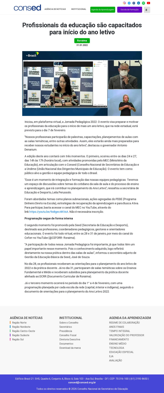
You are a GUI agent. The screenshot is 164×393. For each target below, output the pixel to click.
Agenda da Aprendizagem (102, 9)
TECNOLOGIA (116, 347)
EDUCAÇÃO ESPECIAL (121, 352)
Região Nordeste (21, 326)
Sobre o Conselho (68, 322)
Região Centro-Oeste (23, 331)
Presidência (65, 331)
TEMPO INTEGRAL (119, 331)
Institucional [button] (79, 9)
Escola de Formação (130, 9)
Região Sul (18, 339)
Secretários (65, 326)
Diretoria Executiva (69, 339)
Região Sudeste (20, 335)
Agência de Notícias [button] (55, 9)
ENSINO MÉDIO (117, 343)
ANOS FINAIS (116, 326)
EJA (111, 356)
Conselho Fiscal (67, 335)
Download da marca (70, 347)
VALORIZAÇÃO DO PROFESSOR (126, 335)
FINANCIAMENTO (119, 339)
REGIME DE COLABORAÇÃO (124, 322)
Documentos (66, 343)
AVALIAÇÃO (115, 360)
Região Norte (19, 322)
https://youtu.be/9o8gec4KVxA (48, 211)
